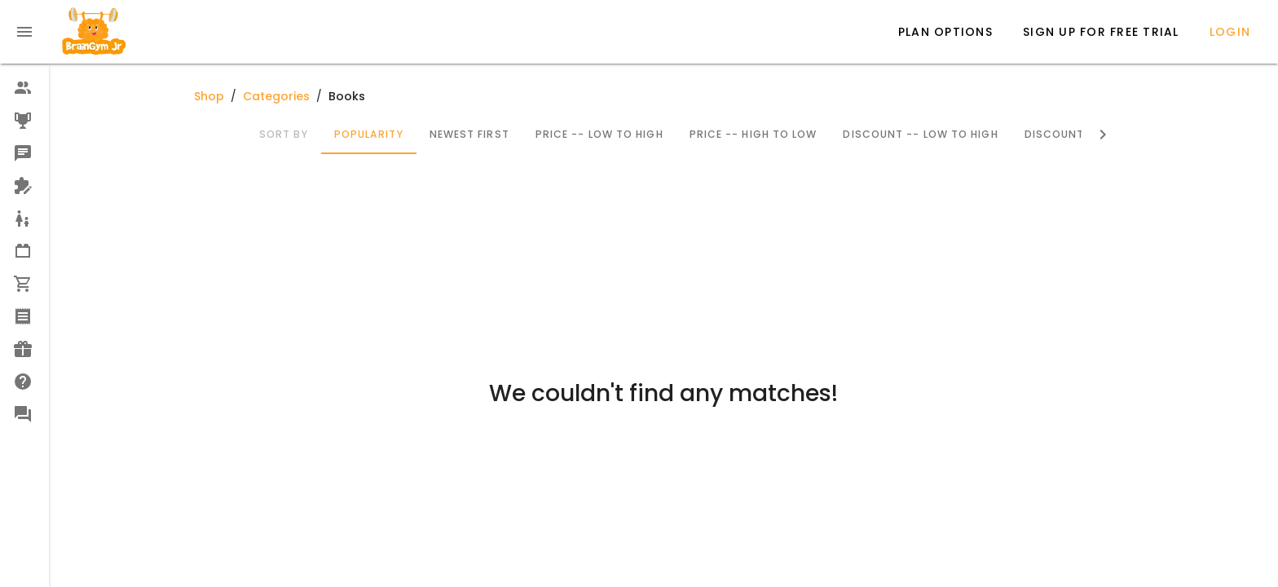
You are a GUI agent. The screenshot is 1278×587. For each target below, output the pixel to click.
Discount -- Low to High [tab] (920, 134)
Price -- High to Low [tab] (753, 134)
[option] (24, 88)
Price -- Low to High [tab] (599, 134)
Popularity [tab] (368, 134)
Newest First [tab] (469, 134)
